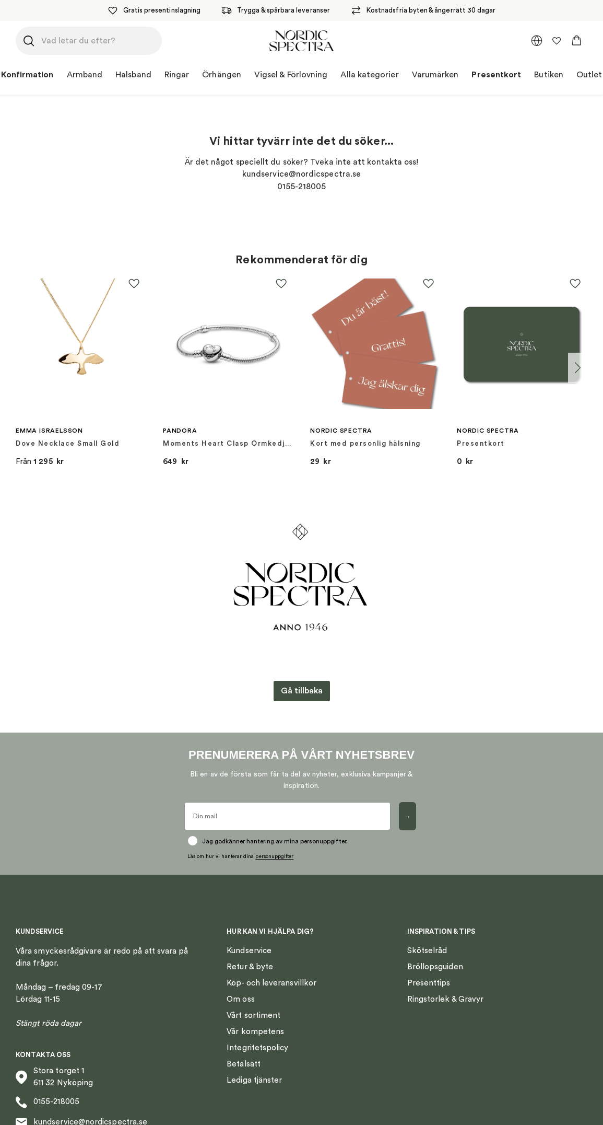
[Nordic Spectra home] (301, 40)
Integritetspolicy (257, 1033)
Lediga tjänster (254, 1066)
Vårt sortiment (253, 1001)
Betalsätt (244, 1049)
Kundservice (249, 936)
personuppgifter (274, 841)
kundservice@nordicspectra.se (81, 1108)
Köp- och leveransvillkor (271, 968)
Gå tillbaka (302, 691)
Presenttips (429, 968)
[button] (576, 41)
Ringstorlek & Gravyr (445, 985)
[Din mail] (287, 816)
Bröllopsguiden (435, 952)
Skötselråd (427, 936)
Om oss (240, 985)
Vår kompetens (255, 1017)
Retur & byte (250, 952)
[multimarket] (536, 41)
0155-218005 (47, 1087)
